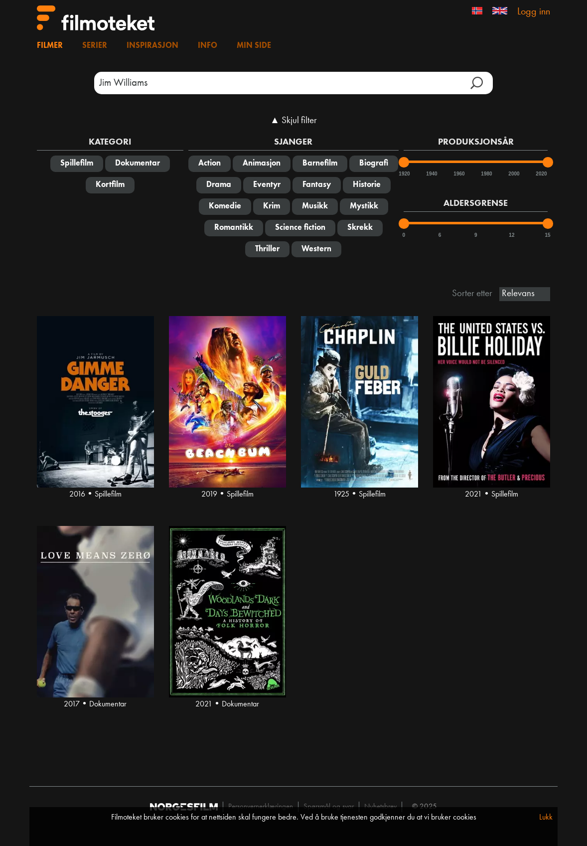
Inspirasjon (152, 46)
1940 (431, 173)
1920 (404, 173)
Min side (254, 46)
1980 (486, 173)
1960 (458, 173)
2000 (513, 173)
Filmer (50, 46)
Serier (94, 46)
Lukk (546, 818)
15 (548, 235)
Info (207, 46)
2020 (541, 173)
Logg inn (533, 12)
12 (511, 235)
